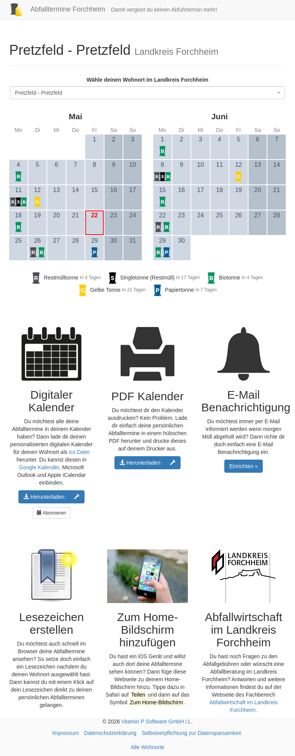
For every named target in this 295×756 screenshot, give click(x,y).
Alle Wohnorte (147, 747)
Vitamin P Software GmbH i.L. (156, 721)
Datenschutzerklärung (110, 733)
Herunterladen (44, 497)
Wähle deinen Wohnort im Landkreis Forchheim (147, 80)
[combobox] (147, 92)
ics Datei (79, 452)
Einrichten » (243, 466)
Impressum (65, 733)
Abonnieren (51, 513)
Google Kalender (39, 467)
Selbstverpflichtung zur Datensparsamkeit (191, 733)
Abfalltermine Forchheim (54, 9)
